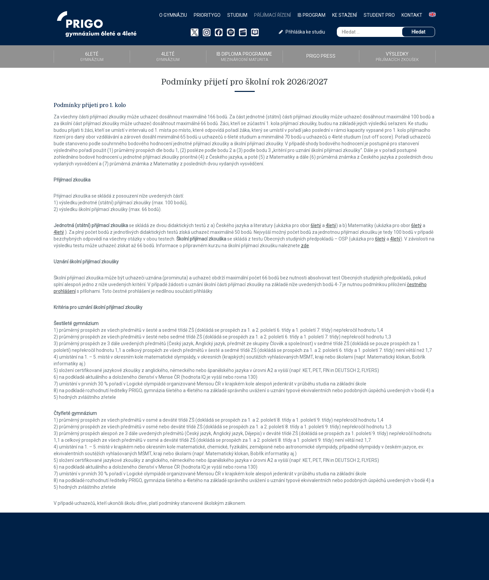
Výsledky (397, 56)
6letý (316, 225)
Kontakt (412, 15)
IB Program (311, 15)
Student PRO (379, 15)
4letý (331, 225)
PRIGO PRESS (320, 56)
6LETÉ (92, 56)
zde (305, 245)
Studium (237, 15)
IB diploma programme (244, 56)
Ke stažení (344, 15)
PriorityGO (207, 15)
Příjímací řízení (272, 15)
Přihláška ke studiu (302, 32)
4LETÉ (168, 56)
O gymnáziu (173, 15)
